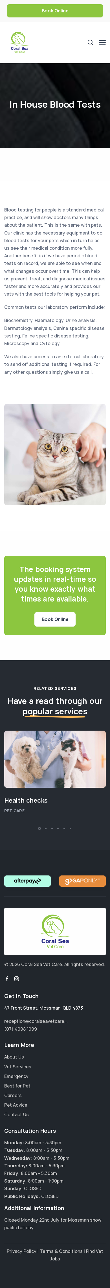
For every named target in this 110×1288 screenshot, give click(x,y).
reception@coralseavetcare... (36, 1021)
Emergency (16, 1076)
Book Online (55, 11)
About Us (14, 1057)
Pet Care (14, 810)
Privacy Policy (21, 1251)
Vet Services (17, 1067)
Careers (13, 1095)
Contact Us (16, 1114)
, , (43, 1008)
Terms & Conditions (61, 1251)
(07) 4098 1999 (20, 1029)
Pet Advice (15, 1105)
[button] (39, 828)
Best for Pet (17, 1086)
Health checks (25, 800)
